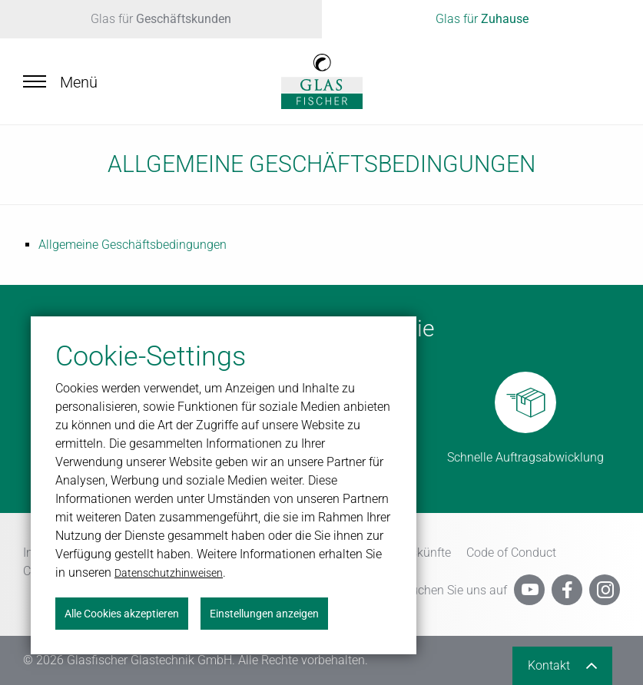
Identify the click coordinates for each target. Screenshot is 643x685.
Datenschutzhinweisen (168, 573)
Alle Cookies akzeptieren (122, 613)
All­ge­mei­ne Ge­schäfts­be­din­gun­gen (132, 244)
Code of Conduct (511, 552)
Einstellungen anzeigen (264, 613)
